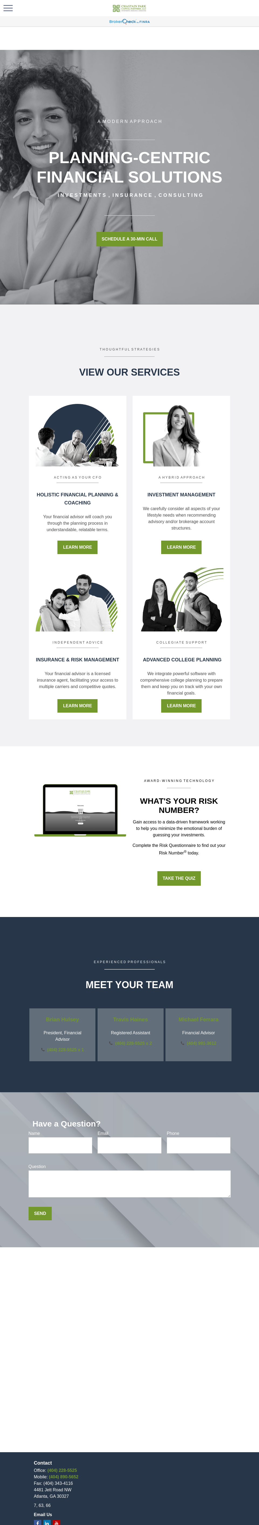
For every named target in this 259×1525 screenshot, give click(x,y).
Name (34, 1133)
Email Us (43, 1514)
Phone (173, 1133)
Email (103, 1133)
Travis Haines (130, 1019)
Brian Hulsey (62, 1019)
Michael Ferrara (199, 1019)
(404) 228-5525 (62, 1470)
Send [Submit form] (40, 1213)
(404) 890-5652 (63, 1477)
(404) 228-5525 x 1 (65, 1049)
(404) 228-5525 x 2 (133, 1043)
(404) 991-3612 (201, 1043)
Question (37, 1166)
